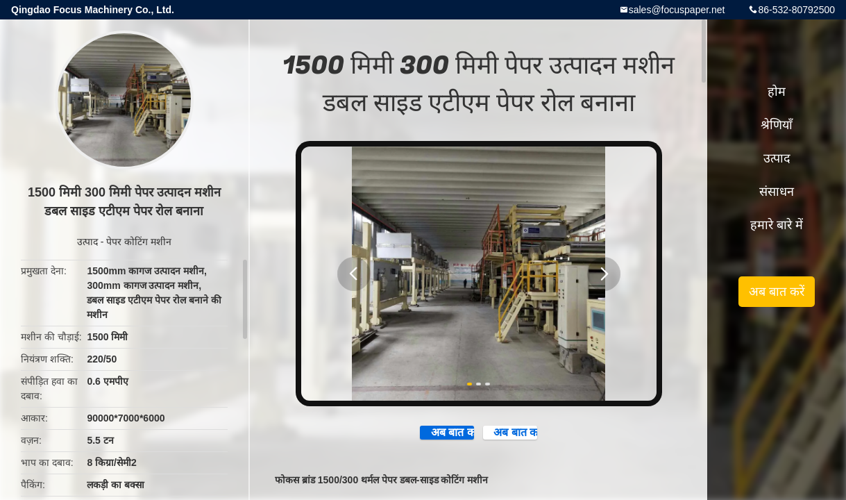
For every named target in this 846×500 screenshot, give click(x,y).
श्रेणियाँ (777, 125)
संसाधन (776, 192)
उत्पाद (87, 241)
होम (777, 92)
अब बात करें (420, 438)
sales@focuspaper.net (677, 9)
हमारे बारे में (776, 225)
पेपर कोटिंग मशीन (138, 241)
